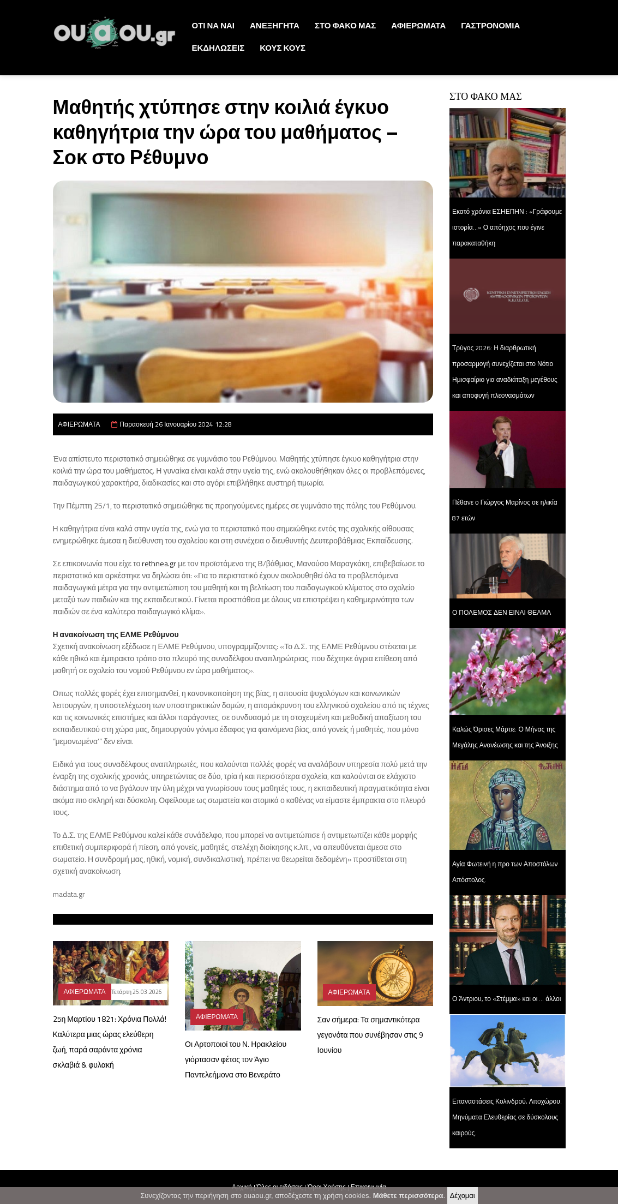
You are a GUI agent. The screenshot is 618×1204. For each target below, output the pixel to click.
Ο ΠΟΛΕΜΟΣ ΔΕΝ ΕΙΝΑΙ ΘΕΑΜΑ (501, 612)
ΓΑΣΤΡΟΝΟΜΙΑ (490, 25)
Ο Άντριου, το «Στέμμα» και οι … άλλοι (506, 998)
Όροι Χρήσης (327, 1187)
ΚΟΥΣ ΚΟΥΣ (282, 47)
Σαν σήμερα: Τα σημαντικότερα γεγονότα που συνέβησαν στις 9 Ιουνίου (370, 1035)
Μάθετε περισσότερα (408, 1197)
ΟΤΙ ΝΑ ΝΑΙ (213, 25)
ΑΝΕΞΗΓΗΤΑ (274, 25)
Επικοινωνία (368, 1187)
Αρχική (241, 1187)
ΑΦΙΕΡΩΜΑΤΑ (418, 25)
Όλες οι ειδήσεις (280, 1187)
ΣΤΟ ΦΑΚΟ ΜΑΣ (345, 25)
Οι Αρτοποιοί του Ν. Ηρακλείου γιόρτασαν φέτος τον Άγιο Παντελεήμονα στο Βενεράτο (235, 1059)
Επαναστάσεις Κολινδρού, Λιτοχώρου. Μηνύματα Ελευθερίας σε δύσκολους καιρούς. (507, 1117)
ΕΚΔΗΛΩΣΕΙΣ (218, 47)
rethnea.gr (159, 563)
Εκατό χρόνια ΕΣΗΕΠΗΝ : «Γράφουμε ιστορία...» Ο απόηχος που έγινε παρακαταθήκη (507, 227)
